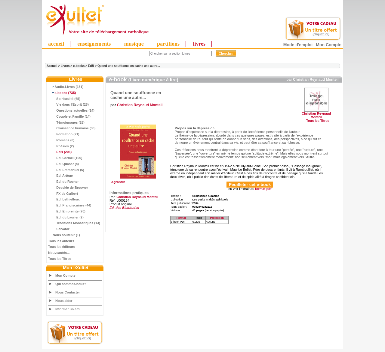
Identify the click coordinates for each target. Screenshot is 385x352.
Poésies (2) (61, 146)
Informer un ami (67, 309)
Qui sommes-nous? (70, 284)
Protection (217, 217)
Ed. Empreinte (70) (66, 211)
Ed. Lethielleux (64, 199)
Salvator (58, 229)
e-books (79, 66)
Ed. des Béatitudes (124, 207)
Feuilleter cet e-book (250, 184)
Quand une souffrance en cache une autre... (128, 66)
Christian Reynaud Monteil (315, 79)
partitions (168, 44)
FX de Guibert (63, 193)
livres (199, 44)
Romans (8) (61, 140)
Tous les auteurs (61, 241)
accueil (56, 44)
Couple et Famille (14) (69, 116)
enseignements (94, 44)
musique (134, 44)
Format (181, 217)
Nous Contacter (67, 292)
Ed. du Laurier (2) (66, 217)
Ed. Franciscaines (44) (69, 205)
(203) (60, 152)
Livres (65, 66)
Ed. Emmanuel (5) (66, 170)
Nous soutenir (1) (64, 235)
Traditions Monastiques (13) (74, 223)
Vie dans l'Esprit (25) (68, 104)
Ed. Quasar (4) (63, 164)
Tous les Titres (59, 258)
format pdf (263, 189)
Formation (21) (63, 134)
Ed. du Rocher (63, 181)
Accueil (52, 66)
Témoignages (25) (66, 122)
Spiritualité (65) (64, 99)
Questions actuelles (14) (71, 110)
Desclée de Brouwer (68, 187)
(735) (62, 93)
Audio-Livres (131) (65, 87)
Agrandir (137, 180)
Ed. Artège (60, 175)
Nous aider (63, 300)
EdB (91, 66)
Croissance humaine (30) (72, 128)
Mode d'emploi (298, 44)
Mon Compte (328, 44)
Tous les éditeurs (61, 246)
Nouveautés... (59, 252)
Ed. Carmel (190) (65, 158)
